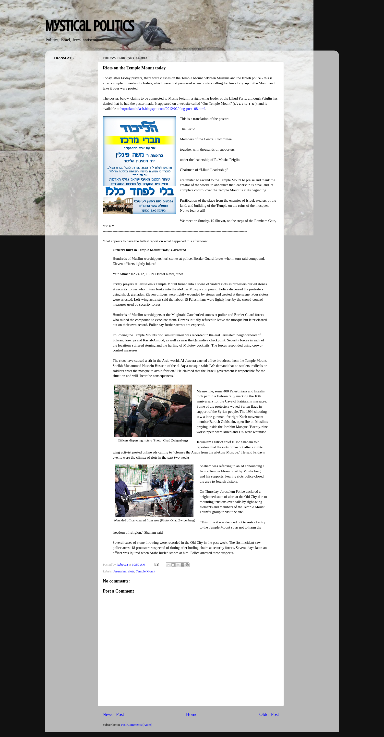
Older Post (269, 714)
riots (131, 571)
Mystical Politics (89, 26)
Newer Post (113, 714)
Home (191, 714)
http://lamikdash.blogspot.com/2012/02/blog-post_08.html (162, 109)
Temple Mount (145, 571)
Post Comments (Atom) (136, 724)
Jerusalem (120, 571)
